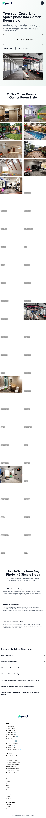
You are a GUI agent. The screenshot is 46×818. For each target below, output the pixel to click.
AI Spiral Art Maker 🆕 (12, 736)
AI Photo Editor (10, 726)
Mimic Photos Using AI (12, 766)
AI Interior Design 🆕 (11, 741)
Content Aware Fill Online (12, 770)
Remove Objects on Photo (12, 758)
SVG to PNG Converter (12, 743)
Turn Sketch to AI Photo (12, 773)
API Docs (8, 798)
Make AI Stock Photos (11, 775)
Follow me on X (10, 811)
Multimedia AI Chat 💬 (11, 747)
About (7, 792)
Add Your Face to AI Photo (13, 762)
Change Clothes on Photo (12, 756)
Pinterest (8, 804)
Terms (7, 785)
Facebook (8, 809)
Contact (8, 789)
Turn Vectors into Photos (12, 768)
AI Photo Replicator (11, 739)
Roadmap (8, 794)
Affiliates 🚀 (9, 796)
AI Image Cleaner (10, 730)
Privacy (8, 787)
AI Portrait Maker (10, 728)
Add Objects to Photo (11, 760)
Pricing (8, 781)
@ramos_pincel (30, 815)
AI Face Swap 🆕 (10, 745)
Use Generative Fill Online (12, 764)
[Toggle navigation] (42, 3)
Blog (7, 783)
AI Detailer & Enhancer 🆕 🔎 (13, 749)
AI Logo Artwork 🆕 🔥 (12, 734)
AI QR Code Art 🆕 (11, 732)
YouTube (8, 806)
